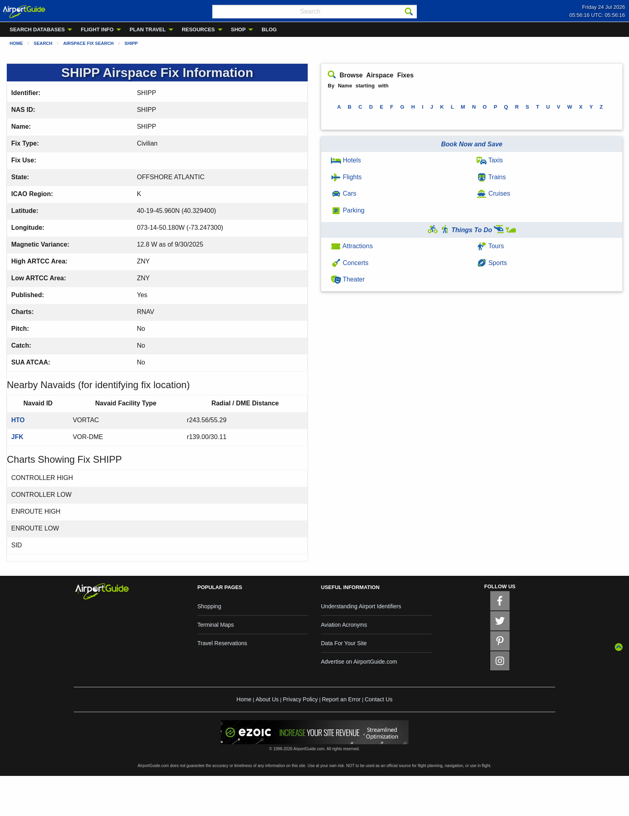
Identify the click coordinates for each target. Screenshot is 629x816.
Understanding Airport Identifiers (361, 606)
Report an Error (341, 699)
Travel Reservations (222, 643)
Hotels (346, 160)
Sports (492, 262)
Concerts (349, 262)
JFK (17, 436)
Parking (348, 210)
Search (43, 43)
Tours (490, 246)
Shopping (209, 606)
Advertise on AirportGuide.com (359, 661)
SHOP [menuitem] (238, 29)
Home (16, 43)
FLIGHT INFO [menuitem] (97, 29)
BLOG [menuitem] (269, 29)
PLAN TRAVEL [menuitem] (148, 29)
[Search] (409, 12)
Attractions (352, 246)
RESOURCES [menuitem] (198, 29)
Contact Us (378, 699)
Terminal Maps (215, 625)
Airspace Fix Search (88, 43)
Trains (491, 177)
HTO (17, 420)
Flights (346, 177)
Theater (348, 279)
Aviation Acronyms (344, 625)
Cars (343, 193)
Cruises (493, 193)
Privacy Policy (300, 699)
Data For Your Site (344, 643)
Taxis (490, 160)
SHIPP (131, 43)
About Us (267, 699)
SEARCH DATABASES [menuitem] (37, 29)
